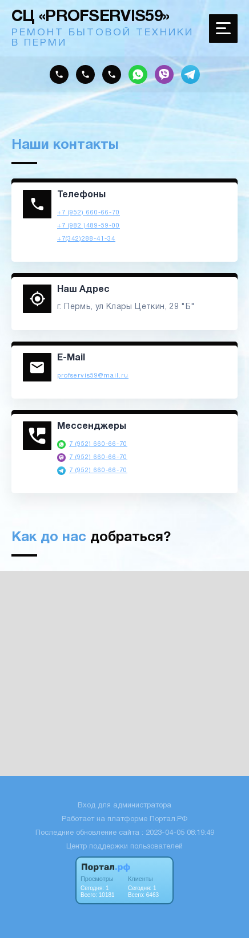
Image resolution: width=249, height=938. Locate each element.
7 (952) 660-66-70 (98, 444)
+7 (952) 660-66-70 (88, 213)
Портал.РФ (168, 819)
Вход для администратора (124, 805)
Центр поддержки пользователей (124, 846)
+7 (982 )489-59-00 (88, 226)
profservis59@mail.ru (92, 376)
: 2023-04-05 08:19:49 (178, 833)
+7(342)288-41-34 (86, 239)
